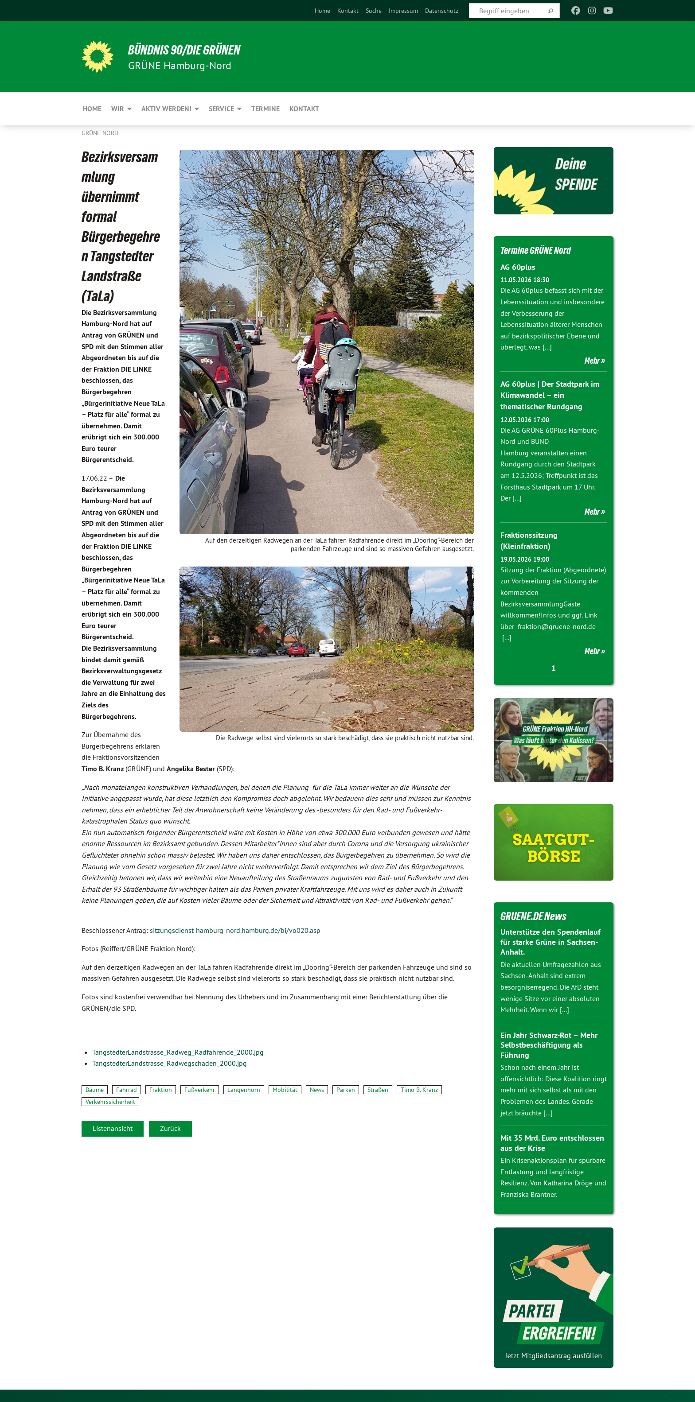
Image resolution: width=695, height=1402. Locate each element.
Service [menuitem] (221, 108)
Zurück (170, 1128)
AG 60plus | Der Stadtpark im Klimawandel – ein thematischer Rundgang (549, 395)
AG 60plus (517, 267)
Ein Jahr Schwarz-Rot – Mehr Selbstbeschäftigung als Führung (548, 1044)
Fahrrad (126, 1090)
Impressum (403, 11)
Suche (374, 11)
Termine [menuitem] (265, 108)
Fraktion (160, 1090)
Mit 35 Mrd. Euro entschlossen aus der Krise (552, 1142)
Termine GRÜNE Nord (540, 250)
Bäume (95, 1090)
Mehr (592, 361)
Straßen (377, 1090)
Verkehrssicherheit (110, 1102)
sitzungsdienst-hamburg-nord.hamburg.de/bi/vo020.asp (235, 930)
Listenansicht (113, 1128)
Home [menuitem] (92, 108)
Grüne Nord (100, 133)
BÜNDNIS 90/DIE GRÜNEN (190, 50)
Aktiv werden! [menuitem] (166, 108)
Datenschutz (441, 11)
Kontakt (348, 11)
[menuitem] (322, 10)
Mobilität (285, 1090)
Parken (345, 1090)
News (317, 1090)
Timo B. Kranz (419, 1090)
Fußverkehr (199, 1090)
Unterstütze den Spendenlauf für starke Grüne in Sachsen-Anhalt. (550, 941)
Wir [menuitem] (117, 108)
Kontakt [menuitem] (304, 108)
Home (322, 11)
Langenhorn (243, 1090)
